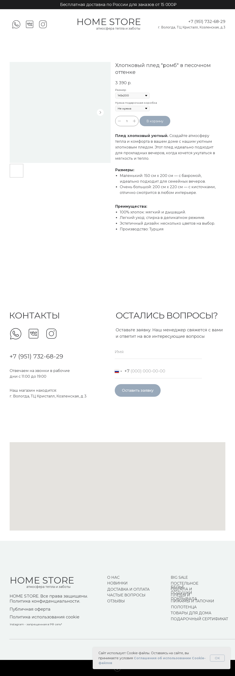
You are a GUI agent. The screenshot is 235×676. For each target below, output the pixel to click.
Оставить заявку (138, 390)
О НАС (113, 577)
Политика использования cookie (44, 617)
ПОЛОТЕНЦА (184, 607)
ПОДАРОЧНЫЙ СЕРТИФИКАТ (199, 619)
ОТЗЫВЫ (116, 601)
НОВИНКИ (117, 583)
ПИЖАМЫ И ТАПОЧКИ (192, 601)
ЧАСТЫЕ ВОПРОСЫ (126, 595)
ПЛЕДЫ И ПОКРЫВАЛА (184, 597)
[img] (16, 334)
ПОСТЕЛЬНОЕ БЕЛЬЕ (185, 585)
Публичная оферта (30, 609)
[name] (158, 352)
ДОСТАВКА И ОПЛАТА (128, 589)
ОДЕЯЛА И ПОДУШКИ (181, 591)
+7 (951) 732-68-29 (206, 21)
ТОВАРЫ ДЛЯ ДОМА (191, 613)
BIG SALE (179, 577)
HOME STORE (108, 21)
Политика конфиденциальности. (45, 601)
